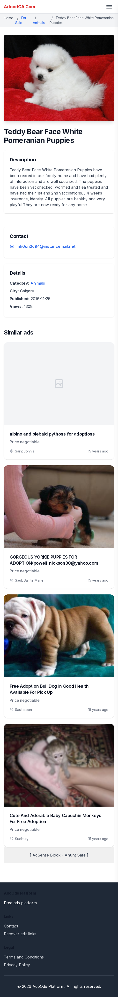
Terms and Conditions (24, 957)
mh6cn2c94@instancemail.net (45, 246)
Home (8, 18)
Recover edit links (20, 933)
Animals (39, 23)
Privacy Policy (17, 964)
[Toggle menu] (109, 7)
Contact (11, 926)
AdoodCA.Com (19, 6)
